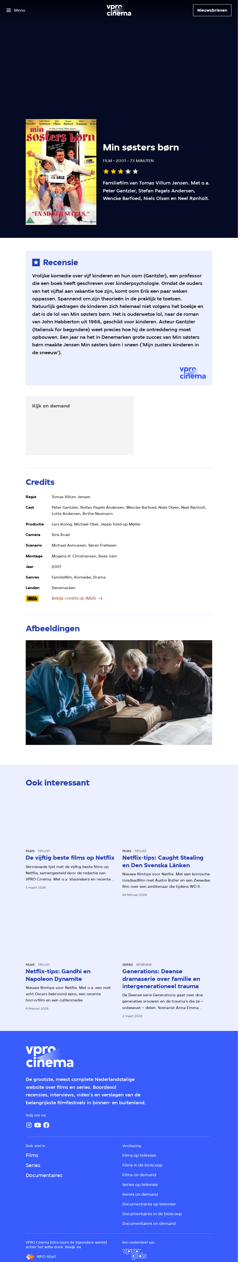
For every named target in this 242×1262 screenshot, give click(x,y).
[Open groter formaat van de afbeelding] (119, 692)
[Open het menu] (15, 10)
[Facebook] (46, 1125)
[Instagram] (29, 1125)
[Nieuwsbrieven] (212, 10)
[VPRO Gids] (134, 1254)
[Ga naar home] (119, 10)
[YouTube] (37, 1125)
